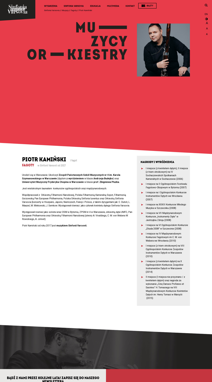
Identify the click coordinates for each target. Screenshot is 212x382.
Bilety (150, 6)
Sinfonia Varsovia (74, 6)
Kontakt (130, 6)
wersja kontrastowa (206, 19)
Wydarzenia (50, 6)
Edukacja (95, 6)
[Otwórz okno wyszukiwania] (206, 5)
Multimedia (113, 6)
